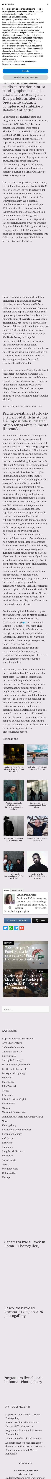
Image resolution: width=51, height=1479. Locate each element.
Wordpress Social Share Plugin (18, 1385)
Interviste (7, 1053)
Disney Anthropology (14, 1031)
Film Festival (9, 1044)
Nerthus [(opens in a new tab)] (30, 481)
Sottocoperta (9, 1118)
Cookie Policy (12, 1367)
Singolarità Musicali (13, 1109)
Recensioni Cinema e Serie (16, 1087)
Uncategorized (10, 1126)
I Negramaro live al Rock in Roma (23, 1271)
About (6, 849)
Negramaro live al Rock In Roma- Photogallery (23, 1213)
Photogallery (9, 1083)
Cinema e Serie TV (12, 1009)
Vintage (6, 1135)
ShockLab (7, 1105)
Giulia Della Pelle (26, 852)
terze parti (6, 1418)
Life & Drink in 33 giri (14, 1057)
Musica (6, 1066)
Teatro (5, 1122)
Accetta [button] (25, 1467)
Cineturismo (9, 1014)
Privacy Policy (13, 1359)
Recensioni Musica (25, 60)
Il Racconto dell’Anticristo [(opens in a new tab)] (28, 291)
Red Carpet (8, 1096)
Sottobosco (8, 1113)
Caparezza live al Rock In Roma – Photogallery (24, 1163)
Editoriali (7, 1035)
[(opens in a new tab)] (24, 580)
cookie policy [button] (21, 1413)
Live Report (8, 1061)
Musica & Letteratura (14, 1070)
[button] (47, 1400)
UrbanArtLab (9, 1131)
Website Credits (35, 1379)
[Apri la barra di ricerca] (31, 3)
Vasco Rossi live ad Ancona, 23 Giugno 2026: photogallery (23, 1188)
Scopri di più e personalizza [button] (25, 1473)
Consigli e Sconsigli (12, 1018)
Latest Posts (17, 849)
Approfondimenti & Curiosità (18, 996)
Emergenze (8, 1040)
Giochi (5, 1048)
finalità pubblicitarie (32, 1431)
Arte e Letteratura (12, 1001)
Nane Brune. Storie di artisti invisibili (22, 1074)
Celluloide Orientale (13, 1005)
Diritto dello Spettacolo (14, 1027)
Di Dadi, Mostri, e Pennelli (16, 1022)
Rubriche (7, 1100)
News (5, 1079)
